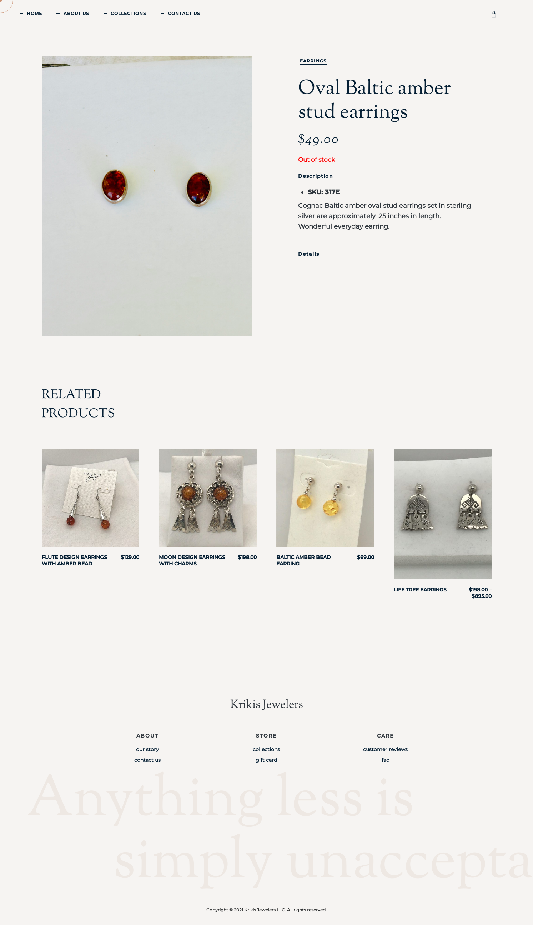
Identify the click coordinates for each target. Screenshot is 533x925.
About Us (76, 13)
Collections (128, 13)
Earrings (313, 61)
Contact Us (184, 13)
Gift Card (266, 760)
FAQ (385, 760)
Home (34, 13)
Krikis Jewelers (266, 705)
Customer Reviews (385, 749)
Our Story (147, 749)
